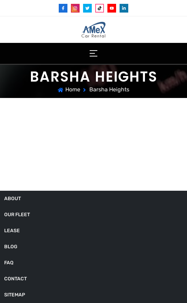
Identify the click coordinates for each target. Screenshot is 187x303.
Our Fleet (17, 215)
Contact (15, 279)
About (12, 199)
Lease (12, 231)
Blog (10, 247)
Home (72, 89)
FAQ (9, 263)
